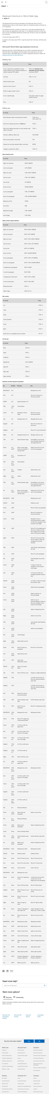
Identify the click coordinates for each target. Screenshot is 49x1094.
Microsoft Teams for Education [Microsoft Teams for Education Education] (39, 1055)
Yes (29, 1041)
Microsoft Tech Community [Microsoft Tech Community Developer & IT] (23, 1089)
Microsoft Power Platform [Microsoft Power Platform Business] (7, 1089)
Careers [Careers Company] (35, 1078)
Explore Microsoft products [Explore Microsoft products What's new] (7, 1066)
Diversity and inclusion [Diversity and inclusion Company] (38, 1091)
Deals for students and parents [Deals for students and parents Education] (39, 1067)
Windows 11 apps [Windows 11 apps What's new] (5, 1069)
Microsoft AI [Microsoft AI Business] (4, 1078)
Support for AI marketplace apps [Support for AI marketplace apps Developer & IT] (24, 1086)
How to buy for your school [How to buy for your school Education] (38, 1061)
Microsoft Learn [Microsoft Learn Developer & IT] (21, 1083)
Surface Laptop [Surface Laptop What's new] (5, 1052)
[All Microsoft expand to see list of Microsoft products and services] (2, 2)
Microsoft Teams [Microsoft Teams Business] (5, 1091)
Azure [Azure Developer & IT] (19, 1078)
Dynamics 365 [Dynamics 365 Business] (5, 1083)
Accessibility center (40, 1015)
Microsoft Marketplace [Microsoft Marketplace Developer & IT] (22, 1091)
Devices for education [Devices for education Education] (37, 1052)
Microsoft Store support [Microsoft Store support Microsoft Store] (22, 1055)
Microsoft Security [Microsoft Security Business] (6, 1080)
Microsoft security (28, 1015)
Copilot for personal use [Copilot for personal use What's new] (7, 1061)
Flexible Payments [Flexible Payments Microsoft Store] (21, 1069)
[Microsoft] (24, 1)
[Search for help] (6, 2)
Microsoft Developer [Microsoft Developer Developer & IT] (22, 1080)
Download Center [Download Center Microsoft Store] (21, 1052)
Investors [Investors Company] (35, 1089)
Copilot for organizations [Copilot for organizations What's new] (7, 1058)
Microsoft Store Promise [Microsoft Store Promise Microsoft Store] (23, 1066)
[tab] (8, 997)
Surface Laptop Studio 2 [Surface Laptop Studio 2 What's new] (7, 1055)
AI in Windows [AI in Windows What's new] (5, 1063)
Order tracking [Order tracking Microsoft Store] (21, 1061)
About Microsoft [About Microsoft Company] (36, 1080)
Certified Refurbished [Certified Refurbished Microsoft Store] (22, 1063)
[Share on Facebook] (3, 970)
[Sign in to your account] (46, 2)
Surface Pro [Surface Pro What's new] (4, 1050)
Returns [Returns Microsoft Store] (19, 1058)
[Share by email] (11, 970)
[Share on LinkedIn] (7, 970)
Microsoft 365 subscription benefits (6, 1016)
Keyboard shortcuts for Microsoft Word (12, 55)
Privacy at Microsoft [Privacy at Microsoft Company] (37, 1086)
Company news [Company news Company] (36, 1083)
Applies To (6, 18)
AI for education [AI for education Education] (36, 1070)
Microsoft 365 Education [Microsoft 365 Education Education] (38, 1058)
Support (3, 6)
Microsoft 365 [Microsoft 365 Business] (5, 1086)
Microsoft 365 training (17, 1015)
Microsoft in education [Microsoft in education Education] (38, 1050)
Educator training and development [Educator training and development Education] (37, 1064)
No (39, 1041)
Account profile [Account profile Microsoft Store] (21, 1050)
